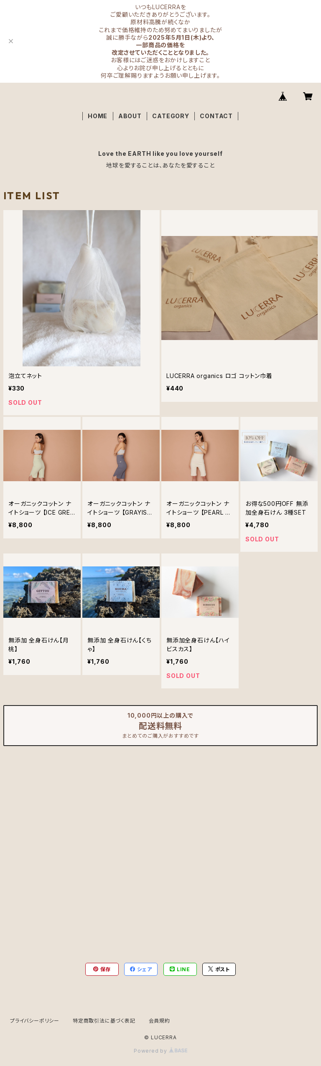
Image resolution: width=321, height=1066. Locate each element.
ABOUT (130, 115)
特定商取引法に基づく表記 (104, 1021)
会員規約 (159, 1021)
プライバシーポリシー (34, 1021)
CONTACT (216, 115)
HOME (97, 115)
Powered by (160, 1051)
